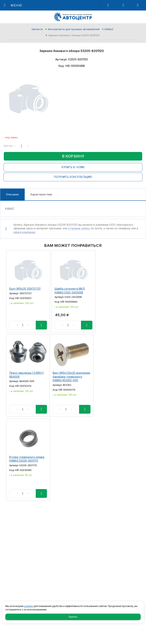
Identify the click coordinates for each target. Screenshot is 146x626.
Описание (12, 194)
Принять (73, 617)
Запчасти (37, 29)
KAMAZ (109, 29)
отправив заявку (79, 228)
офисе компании (24, 232)
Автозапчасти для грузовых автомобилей (74, 29)
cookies (28, 606)
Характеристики (41, 194)
